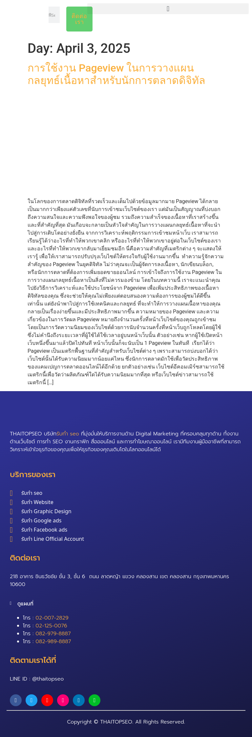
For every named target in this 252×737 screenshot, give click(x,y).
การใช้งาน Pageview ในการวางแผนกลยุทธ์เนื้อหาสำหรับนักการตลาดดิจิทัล (118, 74)
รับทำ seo (67, 434)
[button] (168, 8)
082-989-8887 (53, 641)
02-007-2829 (51, 618)
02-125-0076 (51, 626)
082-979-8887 (53, 634)
